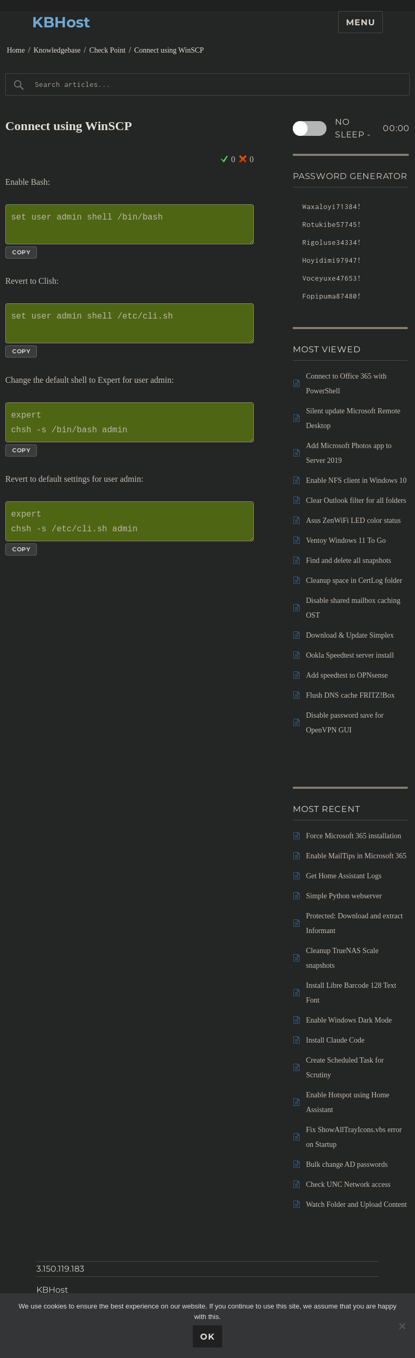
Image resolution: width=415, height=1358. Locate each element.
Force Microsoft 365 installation (353, 836)
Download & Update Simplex (350, 635)
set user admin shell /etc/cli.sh (129, 323)
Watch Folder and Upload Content (356, 1204)
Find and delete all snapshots (348, 560)
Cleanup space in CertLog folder (354, 580)
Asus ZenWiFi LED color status (353, 520)
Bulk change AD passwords (347, 1164)
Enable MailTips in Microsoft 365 (356, 856)
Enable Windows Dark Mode (349, 1020)
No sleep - (372, 128)
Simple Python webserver (344, 896)
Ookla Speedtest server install (350, 655)
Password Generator (350, 176)
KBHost (61, 22)
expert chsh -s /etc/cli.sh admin (129, 521)
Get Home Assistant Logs (344, 876)
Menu (360, 22)
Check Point (108, 50)
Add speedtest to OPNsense (347, 675)
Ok (207, 1337)
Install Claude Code (335, 1040)
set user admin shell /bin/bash (129, 224)
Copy (21, 252)
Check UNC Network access (348, 1184)
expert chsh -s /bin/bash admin (129, 422)
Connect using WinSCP (169, 50)
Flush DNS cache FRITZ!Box (350, 695)
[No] (402, 1326)
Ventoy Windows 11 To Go (346, 540)
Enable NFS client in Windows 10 (356, 480)
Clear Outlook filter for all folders (356, 500)
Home (16, 50)
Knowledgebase (57, 50)
